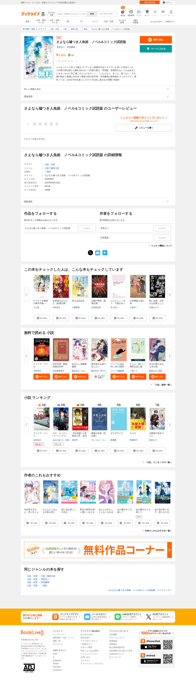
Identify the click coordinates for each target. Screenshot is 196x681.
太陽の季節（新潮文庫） (98, 302)
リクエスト (85, 660)
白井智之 (56, 307)
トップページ (58, 634)
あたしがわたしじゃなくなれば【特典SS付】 (106, 512)
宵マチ (103, 371)
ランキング (57, 644)
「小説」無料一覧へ (162, 385)
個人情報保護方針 (117, 647)
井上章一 (114, 307)
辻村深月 (37, 371)
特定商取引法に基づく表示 (120, 651)
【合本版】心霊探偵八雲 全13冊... (79, 436)
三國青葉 (76, 307)
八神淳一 (134, 307)
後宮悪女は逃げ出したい (98, 365)
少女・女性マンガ (54, 21)
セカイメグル (87, 371)
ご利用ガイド (170, 22)
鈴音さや (153, 440)
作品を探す (85, 638)
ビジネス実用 (122, 21)
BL (68, 21)
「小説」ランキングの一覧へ (158, 462)
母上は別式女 (78, 301)
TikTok (55, 663)
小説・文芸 (108, 21)
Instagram (57, 660)
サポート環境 (86, 647)
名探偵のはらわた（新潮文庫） (60, 302)
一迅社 (48, 171)
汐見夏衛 (71, 47)
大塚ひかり (154, 307)
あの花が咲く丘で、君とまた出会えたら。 (162, 512)
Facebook (57, 670)
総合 (28, 21)
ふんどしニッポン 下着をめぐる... (118, 303)
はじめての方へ (156, 22)
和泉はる (153, 371)
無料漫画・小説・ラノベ (63, 638)
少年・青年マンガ (41, 21)
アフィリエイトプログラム (92, 663)
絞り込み (52, 14)
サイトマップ (115, 657)
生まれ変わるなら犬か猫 (156, 365)
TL (81, 21)
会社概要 (113, 634)
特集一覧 (57, 641)
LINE (55, 654)
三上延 (36, 307)
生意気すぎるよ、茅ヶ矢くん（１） (31, 512)
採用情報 (113, 641)
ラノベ (95, 21)
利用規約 (113, 644)
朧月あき (76, 371)
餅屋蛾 (113, 440)
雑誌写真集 (135, 21)
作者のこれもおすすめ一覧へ (158, 531)
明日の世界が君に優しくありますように (87, 512)
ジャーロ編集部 (117, 371)
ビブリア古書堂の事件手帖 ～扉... (40, 303)
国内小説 (55, 168)
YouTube (56, 667)
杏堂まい (61, 47)
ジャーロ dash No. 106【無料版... (117, 366)
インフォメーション (89, 654)
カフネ (133, 433)
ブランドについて (117, 638)
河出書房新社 (58, 371)
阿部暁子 (134, 440)
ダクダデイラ (117, 433)
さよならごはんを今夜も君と (50, 510)
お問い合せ (85, 657)
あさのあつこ (58, 440)
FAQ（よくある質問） (90, 651)
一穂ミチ (134, 371)
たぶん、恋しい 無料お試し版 (138, 365)
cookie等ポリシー (117, 654)
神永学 (75, 440)
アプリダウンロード (89, 641)
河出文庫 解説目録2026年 (60, 365)
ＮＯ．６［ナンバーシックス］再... (60, 436)
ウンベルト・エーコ (100, 440)
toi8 (67, 440)
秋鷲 (160, 371)
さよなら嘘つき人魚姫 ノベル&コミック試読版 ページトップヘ (140, 590)
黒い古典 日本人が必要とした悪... (156, 303)
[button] (41, 318)
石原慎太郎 (96, 307)
